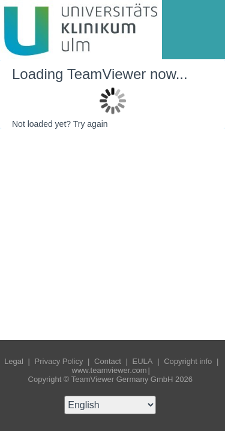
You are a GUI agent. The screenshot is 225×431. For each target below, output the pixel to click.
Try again (90, 124)
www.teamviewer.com (109, 370)
